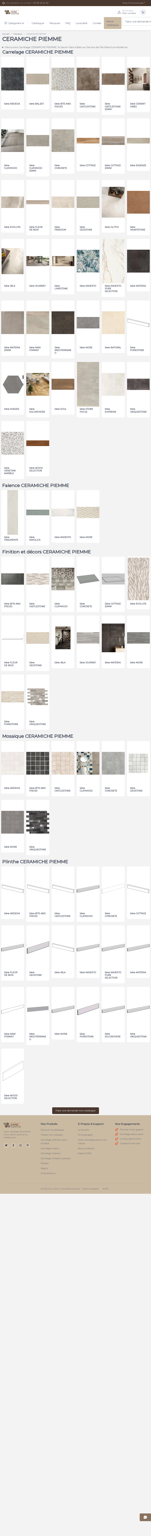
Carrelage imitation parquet (56, 1138)
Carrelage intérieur (51, 1133)
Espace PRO (85, 1133)
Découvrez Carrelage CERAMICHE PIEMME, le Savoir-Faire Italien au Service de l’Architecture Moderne (66, 47)
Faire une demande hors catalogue (76, 1090)
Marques (54, 23)
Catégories (13, 23)
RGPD (105, 1168)
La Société (83, 1109)
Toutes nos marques (52, 1114)
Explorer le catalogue (52, 1109)
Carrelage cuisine (50, 1128)
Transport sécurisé (127, 1123)
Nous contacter (86, 1128)
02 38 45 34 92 (40, 3)
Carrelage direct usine (129, 1113)
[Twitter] (6, 1125)
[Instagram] (20, 1125)
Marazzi (45, 1143)
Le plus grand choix (128, 1118)
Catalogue (38, 23)
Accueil (5, 34)
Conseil (97, 23)
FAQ (67, 23)
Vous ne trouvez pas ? (132, 3)
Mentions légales (90, 1168)
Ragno (44, 1148)
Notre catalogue (113, 23)
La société (81, 23)
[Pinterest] (27, 1125)
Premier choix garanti (129, 1109)
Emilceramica (48, 1153)
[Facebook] (13, 1125)
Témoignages (85, 1114)
